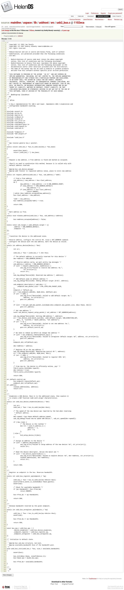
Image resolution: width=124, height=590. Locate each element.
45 (5, 124)
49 (5, 132)
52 (5, 137)
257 (5, 519)
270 (5, 543)
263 (5, 530)
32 (5, 100)
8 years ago (66, 30)
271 (5, 545)
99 (5, 225)
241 (5, 489)
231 (5, 471)
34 (5, 104)
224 (5, 458)
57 (5, 147)
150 (5, 320)
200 (5, 413)
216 (5, 443)
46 (5, 126)
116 (5, 257)
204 (5, 420)
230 (5, 469)
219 (5, 448)
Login (87, 13)
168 (5, 353)
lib (35, 22)
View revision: (90, 27)
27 (5, 91)
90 (5, 208)
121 (5, 266)
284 (5, 569)
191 (5, 396)
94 (5, 216)
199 (5, 411)
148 (5, 316)
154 (5, 327)
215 (5, 441)
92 (5, 212)
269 (5, 541)
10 (5, 59)
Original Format (68, 584)
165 (5, 348)
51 (5, 136)
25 (5, 87)
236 (5, 480)
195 (5, 404)
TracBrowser (93, 579)
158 (5, 335)
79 (5, 188)
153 (5, 325)
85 (5, 199)
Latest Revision (88, 19)
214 (5, 439)
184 (5, 383)
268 (5, 539)
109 (5, 244)
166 (5, 350)
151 (5, 322)
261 (5, 526)
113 (5, 251)
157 (5, 333)
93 (5, 214)
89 (5, 206)
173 (5, 363)
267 (5, 538)
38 (5, 111)
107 (5, 240)
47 (5, 128)
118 (5, 260)
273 (5, 549)
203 (5, 418)
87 (5, 203)
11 (5, 61)
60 (5, 152)
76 (5, 182)
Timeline (81, 16)
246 (5, 498)
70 (5, 171)
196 (5, 405)
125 (5, 273)
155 (5, 329)
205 (5, 422)
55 (5, 143)
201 (5, 415)
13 (5, 65)
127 (5, 277)
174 (5, 364)
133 (5, 288)
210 (5, 431)
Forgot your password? (115, 13)
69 (5, 169)
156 (5, 331)
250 (5, 506)
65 (5, 162)
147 (5, 314)
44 (5, 123)
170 (5, 357)
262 (5, 528)
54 (5, 141)
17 (5, 72)
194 (5, 402)
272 (5, 547)
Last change (5, 30)
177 (5, 370)
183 (5, 381)
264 (5, 532)
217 (5, 445)
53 (5, 139)
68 (5, 167)
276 (5, 554)
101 (5, 229)
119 (5, 262)
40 (5, 115)
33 (5, 102)
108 (5, 242)
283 (5, 567)
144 (5, 309)
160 (5, 338)
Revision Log (118, 19)
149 (5, 318)
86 (5, 201)
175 (5, 366)
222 (5, 454)
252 (5, 510)
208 (5, 428)
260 (5, 524)
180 (5, 376)
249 (5, 504)
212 (5, 435)
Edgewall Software (21, 588)
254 (5, 513)
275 (5, 552)
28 (5, 93)
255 (5, 515)
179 (5, 374)
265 (5, 534)
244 (5, 495)
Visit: (62, 26)
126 (5, 275)
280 (5, 562)
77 (5, 184)
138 (5, 298)
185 (5, 385)
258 (5, 521)
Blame (110, 19)
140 (5, 301)
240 (5, 487)
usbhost (44, 22)
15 (5, 69)
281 (5, 564)
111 (5, 247)
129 (5, 281)
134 (5, 290)
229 (5, 467)
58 (5, 149)
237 (5, 482)
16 (5, 70)
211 (5, 433)
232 (5, 472)
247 (5, 500)
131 (5, 284)
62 (5, 156)
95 (5, 217)
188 (5, 391)
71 (5, 173)
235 (5, 478)
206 (5, 424)
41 (5, 117)
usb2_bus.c (63, 22)
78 (5, 186)
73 (5, 177)
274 (5, 551)
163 (5, 344)
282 (5, 565)
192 (5, 398)
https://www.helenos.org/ (115, 588)
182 (5, 379)
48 (5, 130)
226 (5, 461)
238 (5, 484)
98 (5, 223)
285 (5, 571)
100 (5, 227)
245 (5, 497)
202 (5, 417)
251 (5, 508)
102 (5, 230)
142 (5, 305)
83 (5, 195)
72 (5, 175)
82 (5, 193)
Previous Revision (75, 19)
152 (5, 324)
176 (5, 368)
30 (5, 97)
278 (5, 558)
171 (5, 359)
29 (5, 95)
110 (5, 245)
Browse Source (103, 16)
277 (5, 556)
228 (5, 465)
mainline (16, 22)
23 (5, 84)
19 (5, 76)
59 (5, 151)
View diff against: (114, 27)
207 (5, 426)
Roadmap (90, 16)
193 (5, 400)
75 (5, 180)
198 (5, 409)
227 (5, 463)
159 (5, 337)
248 (5, 502)
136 (5, 294)
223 (5, 456)
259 (5, 523)
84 (5, 197)
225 (5, 459)
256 (5, 517)
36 (5, 108)
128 (5, 279)
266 (5, 536)
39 (5, 113)
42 (5, 119)
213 (5, 437)
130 (5, 283)
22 (5, 82)
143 (5, 307)
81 (5, 191)
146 (5, 312)
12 (5, 63)
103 (5, 232)
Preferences (95, 13)
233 (5, 474)
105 (5, 236)
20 (5, 78)
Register (103, 13)
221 (5, 452)
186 (5, 387)
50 (5, 134)
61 (5, 154)
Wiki (72, 16)
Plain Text (54, 584)
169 (5, 355)
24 (5, 85)
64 (5, 160)
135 (5, 292)
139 (5, 299)
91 (5, 210)
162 (5, 342)
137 (5, 296)
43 (5, 121)
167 (5, 352)
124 (5, 271)
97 (5, 221)
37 (5, 110)
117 (5, 258)
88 (5, 205)
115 (5, 255)
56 (5, 145)
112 (5, 249)
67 (5, 165)
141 (5, 303)
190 (5, 394)
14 (5, 67)
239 (5, 485)
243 (5, 493)
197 (5, 407)
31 (5, 98)
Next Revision (99, 19)
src (52, 22)
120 (5, 264)
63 (5, 158)
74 (5, 178)
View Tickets (116, 16)
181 (5, 377)
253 (5, 511)
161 (5, 340)
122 (5, 268)
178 (5, 372)
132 (5, 286)
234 (5, 476)
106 (5, 238)
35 (5, 106)
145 (5, 311)
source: (5, 22)
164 (5, 346)
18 (5, 74)
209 (5, 430)
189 (5, 392)
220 (5, 450)
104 (5, 234)
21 (5, 80)
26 (5, 89)
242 (5, 491)
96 (5, 219)
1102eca (79, 22)
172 (5, 361)
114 (5, 253)
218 (5, 446)
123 (5, 270)
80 (5, 190)
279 (5, 560)
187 (5, 389)
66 (5, 164)
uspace (27, 22)
